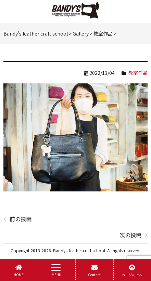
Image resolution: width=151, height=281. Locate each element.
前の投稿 (21, 219)
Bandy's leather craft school (79, 250)
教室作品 (138, 72)
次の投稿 (130, 235)
